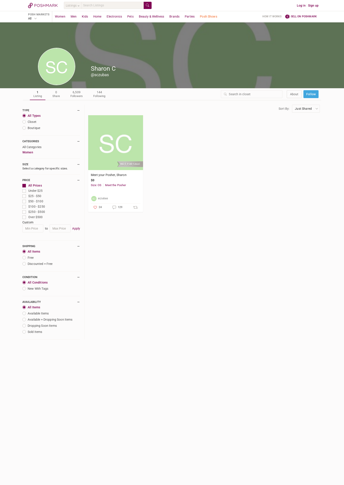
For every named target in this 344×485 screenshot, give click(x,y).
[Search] (112, 5)
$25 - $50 (31, 196)
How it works (272, 16)
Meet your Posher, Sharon (109, 175)
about (294, 94)
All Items (31, 251)
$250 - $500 (33, 212)
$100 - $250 (33, 206)
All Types (31, 115)
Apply (76, 228)
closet (29, 122)
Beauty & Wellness (151, 16)
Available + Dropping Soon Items (47, 319)
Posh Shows (208, 16)
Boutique (31, 128)
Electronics (114, 16)
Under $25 (32, 191)
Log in (301, 5)
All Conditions (35, 282)
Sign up (313, 5)
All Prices (32, 185)
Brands (174, 16)
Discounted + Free (37, 264)
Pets (130, 16)
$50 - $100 (32, 201)
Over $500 (32, 217)
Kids (85, 16)
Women (60, 16)
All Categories (31, 147)
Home (97, 16)
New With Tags (35, 288)
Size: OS (96, 185)
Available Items (35, 313)
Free (28, 257)
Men (74, 16)
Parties (190, 16)
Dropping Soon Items (39, 325)
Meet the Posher (115, 185)
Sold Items (32, 332)
